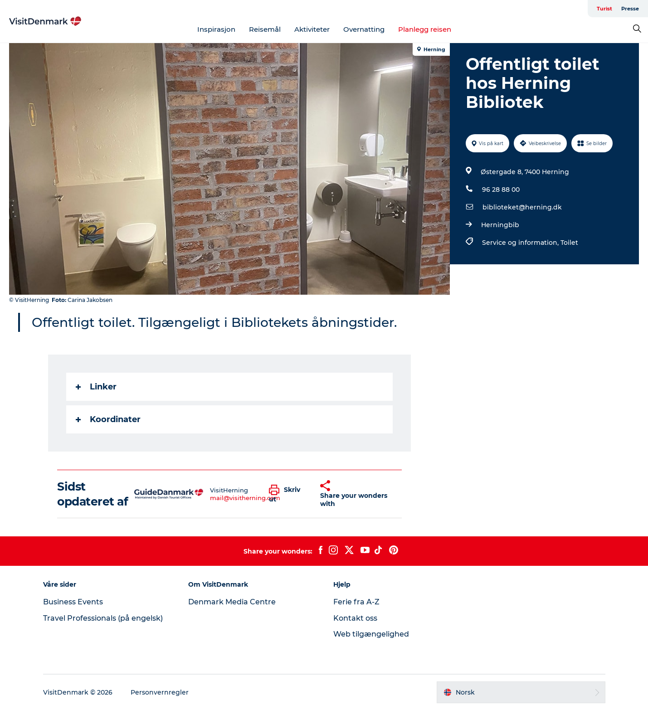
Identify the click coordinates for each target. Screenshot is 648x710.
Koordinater (108, 419)
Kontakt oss (355, 618)
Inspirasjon (216, 29)
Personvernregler (160, 692)
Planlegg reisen (424, 29)
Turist (604, 8)
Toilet (569, 242)
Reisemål (265, 29)
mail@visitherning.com (245, 497)
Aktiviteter (312, 29)
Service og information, (521, 242)
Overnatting (364, 29)
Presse (630, 8)
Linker (96, 387)
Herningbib (500, 225)
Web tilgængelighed (371, 634)
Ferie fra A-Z (356, 602)
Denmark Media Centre (232, 602)
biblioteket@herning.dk (522, 207)
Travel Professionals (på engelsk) (103, 618)
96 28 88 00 (501, 189)
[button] (288, 494)
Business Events (73, 602)
